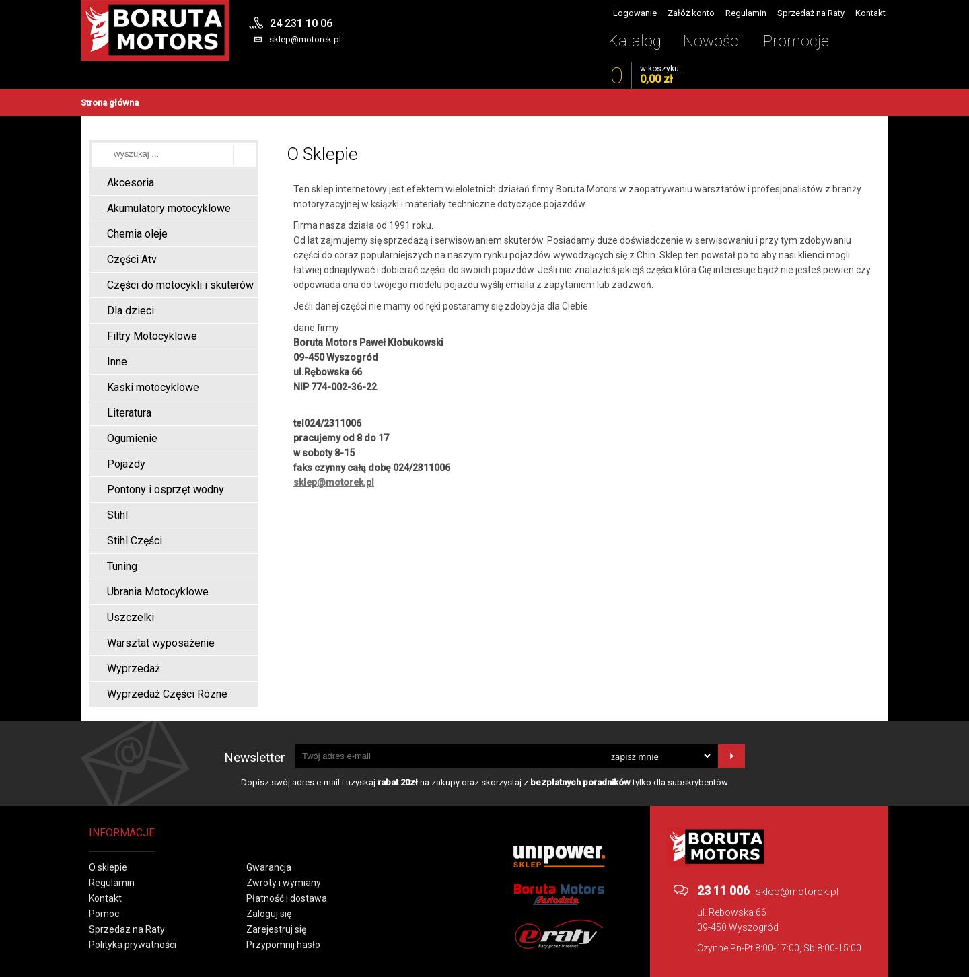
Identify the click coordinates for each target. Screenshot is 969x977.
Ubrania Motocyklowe (158, 591)
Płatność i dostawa (286, 898)
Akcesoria (130, 182)
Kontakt (870, 13)
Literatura (129, 412)
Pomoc (104, 913)
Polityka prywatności (132, 944)
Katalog (634, 41)
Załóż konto (691, 13)
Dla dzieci (130, 310)
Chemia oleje (137, 233)
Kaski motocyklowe (153, 387)
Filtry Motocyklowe (152, 336)
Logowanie (635, 13)
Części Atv (132, 259)
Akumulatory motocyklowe (169, 208)
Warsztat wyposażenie (161, 643)
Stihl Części (134, 540)
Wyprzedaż (133, 668)
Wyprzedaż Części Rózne (167, 694)
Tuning (122, 566)
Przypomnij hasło (283, 944)
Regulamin (745, 13)
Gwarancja (268, 867)
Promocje (796, 41)
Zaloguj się (268, 913)
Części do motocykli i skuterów (180, 285)
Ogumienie (132, 438)
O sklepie (108, 867)
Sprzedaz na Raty (127, 929)
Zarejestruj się (276, 929)
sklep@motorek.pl (305, 39)
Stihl (117, 515)
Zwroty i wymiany (283, 882)
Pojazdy (126, 464)
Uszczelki (130, 617)
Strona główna (110, 103)
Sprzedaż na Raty (811, 13)
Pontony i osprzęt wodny (165, 489)
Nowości (712, 41)
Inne (117, 361)
